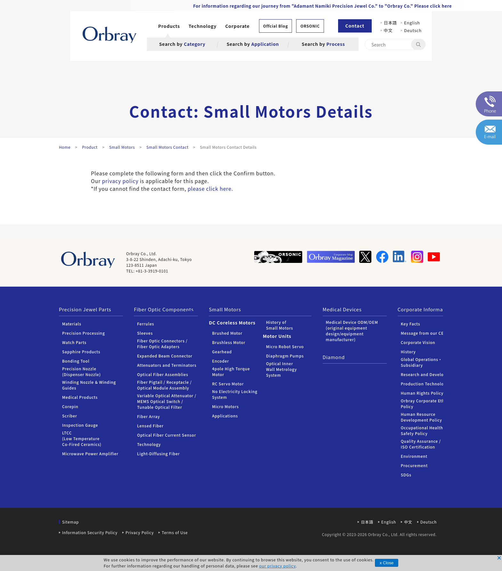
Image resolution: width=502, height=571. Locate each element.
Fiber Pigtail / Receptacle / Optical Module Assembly (164, 384)
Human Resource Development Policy (421, 417)
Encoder (220, 361)
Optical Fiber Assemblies (162, 374)
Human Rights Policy (422, 393)
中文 (390, 30)
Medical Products (80, 397)
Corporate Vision (418, 342)
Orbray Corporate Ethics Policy (425, 403)
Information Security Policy (89, 532)
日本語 (390, 23)
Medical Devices (342, 309)
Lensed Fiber (150, 425)
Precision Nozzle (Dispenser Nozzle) (81, 371)
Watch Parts (74, 342)
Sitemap (70, 522)
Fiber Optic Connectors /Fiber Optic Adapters (162, 343)
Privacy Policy (139, 532)
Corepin (70, 406)
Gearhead (222, 351)
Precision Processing (83, 333)
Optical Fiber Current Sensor (166, 435)
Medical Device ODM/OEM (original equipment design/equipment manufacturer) (352, 330)
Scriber (69, 415)
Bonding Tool (75, 361)
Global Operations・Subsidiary (421, 362)
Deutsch (413, 30)
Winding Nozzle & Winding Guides (89, 384)
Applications (225, 415)
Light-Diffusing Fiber (158, 453)
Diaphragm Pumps (285, 355)
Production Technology (425, 383)
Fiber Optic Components (164, 309)
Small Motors (225, 309)
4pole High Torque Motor (231, 371)
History (408, 351)
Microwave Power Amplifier (90, 453)
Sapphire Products (81, 351)
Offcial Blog (275, 26)
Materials (71, 323)
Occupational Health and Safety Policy (426, 430)
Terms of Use (175, 532)
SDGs (406, 474)
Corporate (237, 26)
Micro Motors (225, 406)
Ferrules (145, 323)
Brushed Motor (227, 333)
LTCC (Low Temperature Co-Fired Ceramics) (81, 438)
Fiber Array (148, 416)
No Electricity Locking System (234, 394)
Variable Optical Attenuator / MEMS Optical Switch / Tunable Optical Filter (166, 401)
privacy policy (120, 181)
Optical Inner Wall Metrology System (281, 369)
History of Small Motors (279, 325)
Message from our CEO (424, 333)
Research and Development (429, 374)
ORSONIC (310, 26)
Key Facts (410, 323)
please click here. (210, 188)
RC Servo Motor (228, 383)
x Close (386, 562)
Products (169, 26)
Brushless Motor (228, 342)
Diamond (334, 357)
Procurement (414, 465)
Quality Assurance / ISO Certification (421, 443)
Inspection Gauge (80, 425)
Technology (202, 26)
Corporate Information (425, 309)
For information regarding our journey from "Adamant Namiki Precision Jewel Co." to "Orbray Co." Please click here (322, 6)
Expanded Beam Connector (164, 355)
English (412, 23)
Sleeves (145, 333)
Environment (414, 456)
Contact (354, 25)
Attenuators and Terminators (166, 365)
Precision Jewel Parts (85, 309)
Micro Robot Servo (285, 346)
